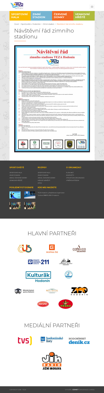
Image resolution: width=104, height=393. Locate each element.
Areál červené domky (46, 178)
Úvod (16, 24)
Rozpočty (70, 175)
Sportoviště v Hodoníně (30, 24)
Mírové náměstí (44, 180)
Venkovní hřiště (15, 180)
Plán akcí (70, 172)
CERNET (75, 390)
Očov (40, 183)
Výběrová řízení (72, 180)
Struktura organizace (75, 178)
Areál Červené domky (18, 178)
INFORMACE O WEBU (87, 390)
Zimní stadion (48, 24)
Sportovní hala (15, 172)
